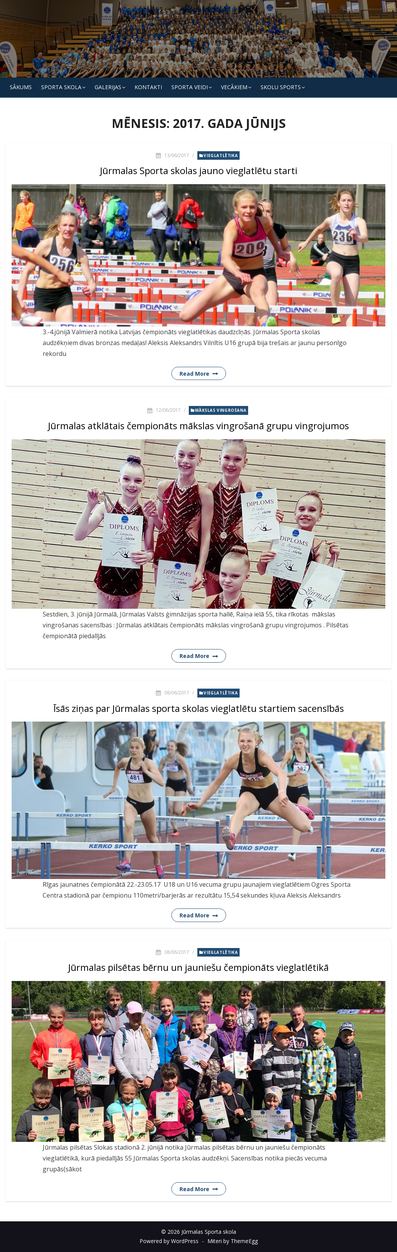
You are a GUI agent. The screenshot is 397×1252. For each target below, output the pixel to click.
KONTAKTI (148, 87)
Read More (194, 373)
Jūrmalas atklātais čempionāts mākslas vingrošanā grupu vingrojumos (198, 425)
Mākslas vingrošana (220, 410)
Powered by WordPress (169, 1241)
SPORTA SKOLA (61, 87)
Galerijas (108, 87)
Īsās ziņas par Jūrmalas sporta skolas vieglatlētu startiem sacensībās (199, 708)
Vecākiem (234, 87)
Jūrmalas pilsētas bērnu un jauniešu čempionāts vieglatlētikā (198, 967)
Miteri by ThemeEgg (232, 1241)
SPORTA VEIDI (189, 87)
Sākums (21, 87)
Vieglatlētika (221, 155)
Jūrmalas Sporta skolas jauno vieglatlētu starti (198, 170)
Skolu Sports (281, 87)
